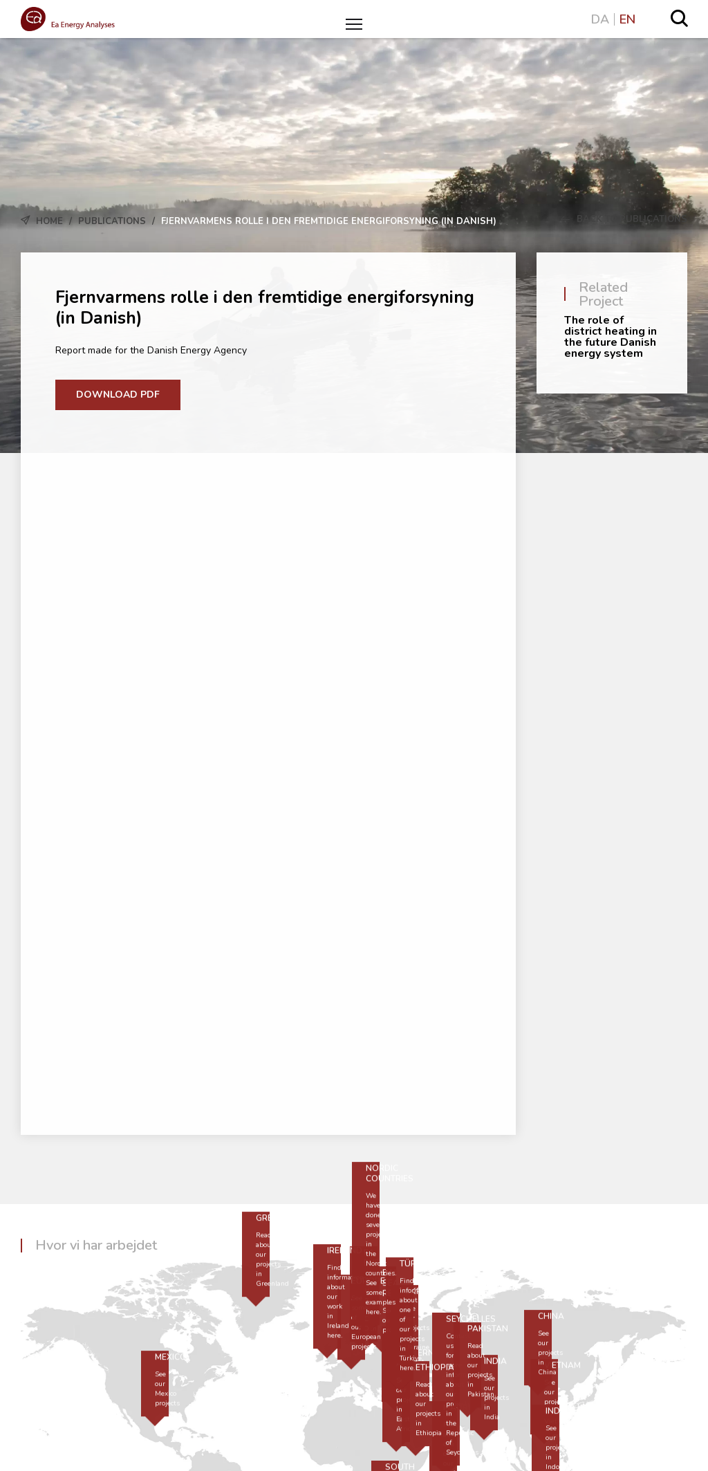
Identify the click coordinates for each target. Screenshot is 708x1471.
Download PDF (118, 394)
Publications (112, 221)
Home (49, 221)
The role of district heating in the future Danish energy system (610, 337)
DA (600, 19)
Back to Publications (624, 219)
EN (627, 19)
